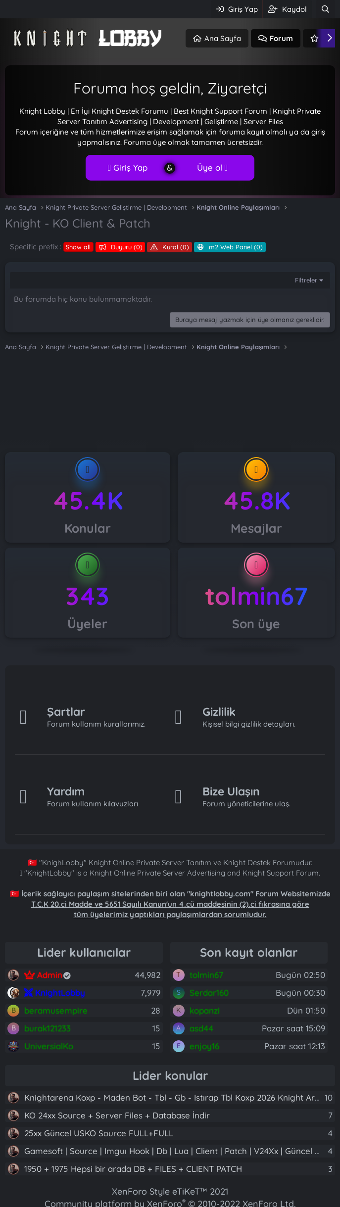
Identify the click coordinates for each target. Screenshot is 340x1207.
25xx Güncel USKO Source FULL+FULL (98, 1133)
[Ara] (325, 9)
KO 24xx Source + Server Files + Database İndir (117, 1115)
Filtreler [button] (306, 280)
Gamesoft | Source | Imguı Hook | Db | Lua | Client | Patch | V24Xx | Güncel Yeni (177, 1151)
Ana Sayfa (222, 38)
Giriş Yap (127, 167)
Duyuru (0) (126, 247)
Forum (281, 38)
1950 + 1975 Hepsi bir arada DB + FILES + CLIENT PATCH (133, 1168)
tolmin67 (256, 595)
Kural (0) (174, 247)
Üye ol (212, 167)
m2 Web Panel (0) (235, 247)
